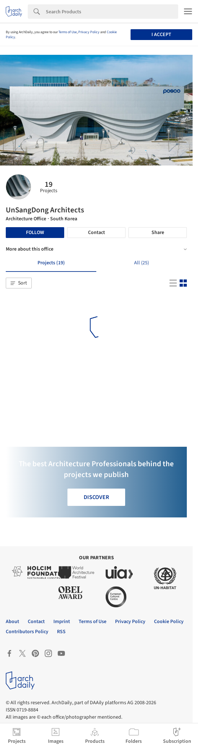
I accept (161, 34)
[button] (19, 283)
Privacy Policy (89, 32)
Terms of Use (67, 32)
